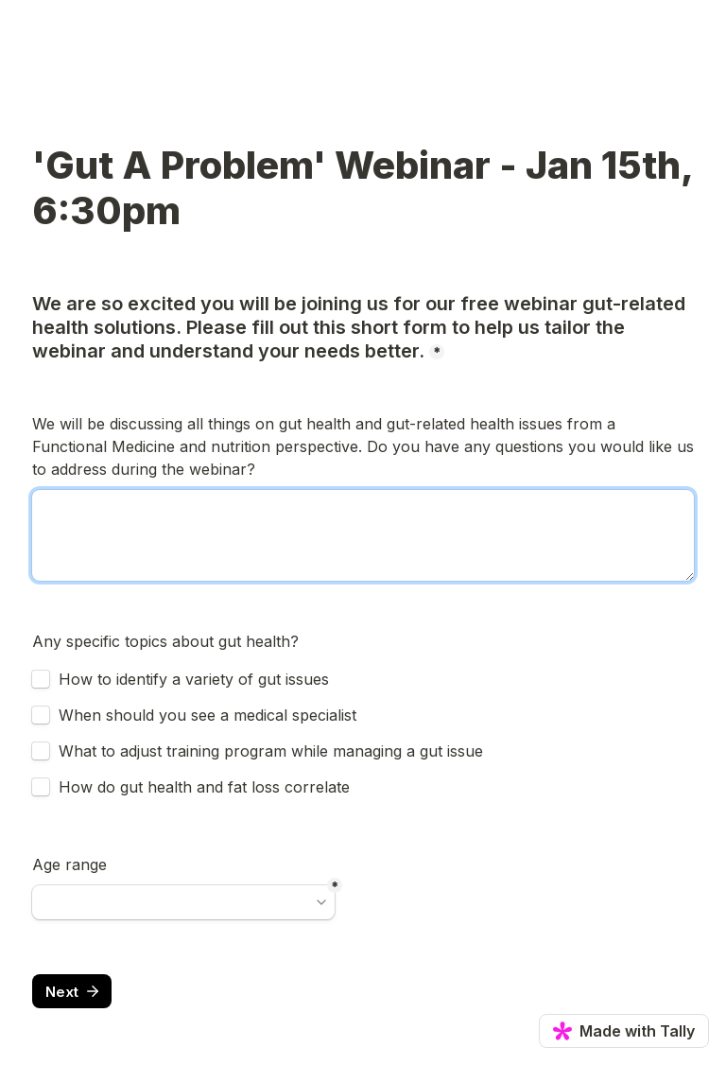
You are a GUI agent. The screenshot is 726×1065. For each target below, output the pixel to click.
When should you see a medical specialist (207, 715)
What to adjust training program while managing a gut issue (271, 750)
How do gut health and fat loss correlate (204, 786)
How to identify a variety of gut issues (194, 679)
